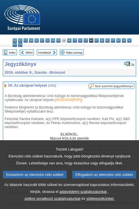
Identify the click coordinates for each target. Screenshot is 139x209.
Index (12, 52)
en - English (53, 40)
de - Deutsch (36, 40)
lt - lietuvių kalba (86, 40)
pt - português (113, 40)
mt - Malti (96, 40)
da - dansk (31, 40)
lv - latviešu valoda (80, 40)
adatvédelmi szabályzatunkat (83, 199)
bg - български (15, 40)
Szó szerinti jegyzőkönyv (114, 86)
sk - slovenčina (124, 40)
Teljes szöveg (74, 52)
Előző (29, 52)
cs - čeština (26, 40)
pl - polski (107, 40)
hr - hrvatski (69, 40)
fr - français (58, 40)
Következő (44, 52)
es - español (20, 40)
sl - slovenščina (129, 40)
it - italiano (75, 40)
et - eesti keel (42, 40)
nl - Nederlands (102, 40)
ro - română (118, 40)
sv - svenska (20, 45)
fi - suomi (15, 45)
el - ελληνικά (47, 40)
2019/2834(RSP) (68, 100)
